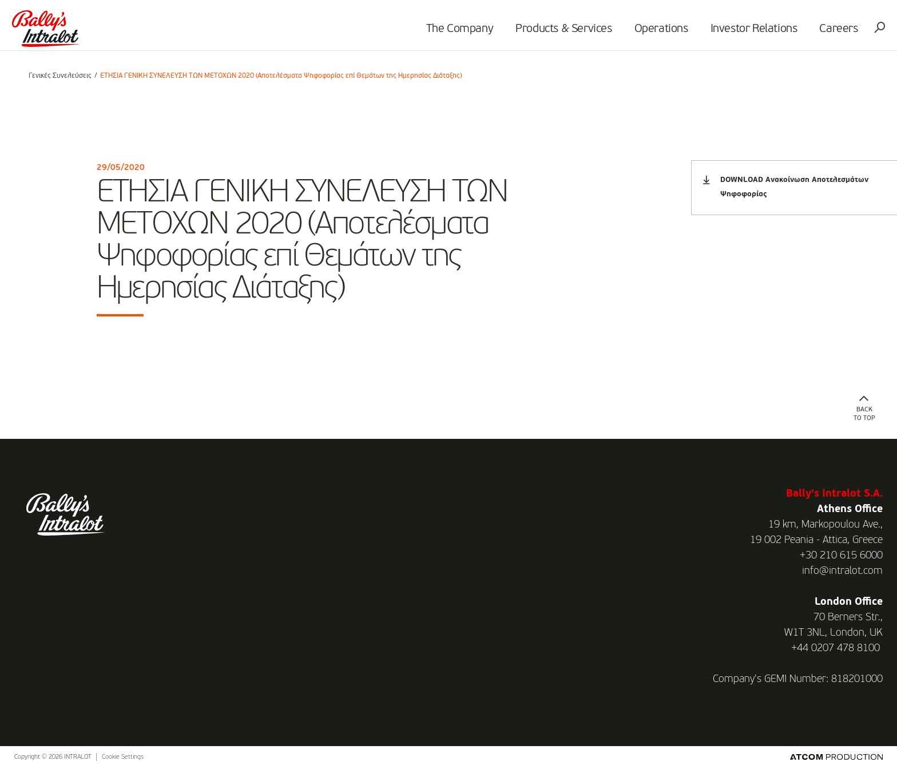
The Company (447, 32)
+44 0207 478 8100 (835, 648)
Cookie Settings (123, 757)
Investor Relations (741, 32)
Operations (649, 32)
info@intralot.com (842, 571)
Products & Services (551, 32)
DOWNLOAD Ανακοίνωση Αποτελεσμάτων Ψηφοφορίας (785, 187)
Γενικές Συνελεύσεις (60, 76)
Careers (826, 32)
